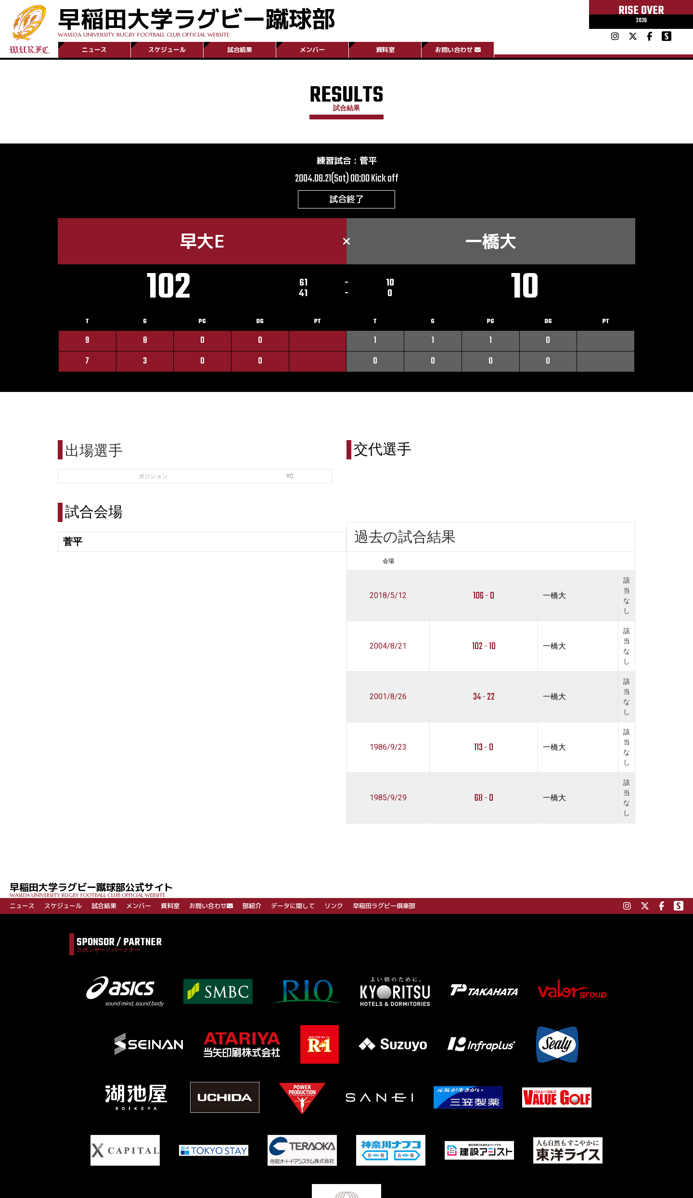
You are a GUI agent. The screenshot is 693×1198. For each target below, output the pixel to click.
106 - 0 (483, 595)
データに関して (293, 905)
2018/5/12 (388, 595)
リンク (333, 905)
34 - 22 (484, 697)
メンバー (312, 49)
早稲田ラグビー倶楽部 (384, 905)
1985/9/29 (388, 797)
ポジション (153, 476)
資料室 (385, 49)
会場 (388, 561)
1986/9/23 (388, 747)
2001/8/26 (388, 696)
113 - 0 (483, 747)
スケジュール (167, 49)
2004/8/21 (388, 646)
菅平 (368, 161)
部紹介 (252, 905)
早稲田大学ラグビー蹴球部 (196, 20)
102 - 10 (484, 646)
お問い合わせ (458, 49)
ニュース (94, 49)
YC (290, 476)
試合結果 (239, 49)
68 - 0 (484, 798)
